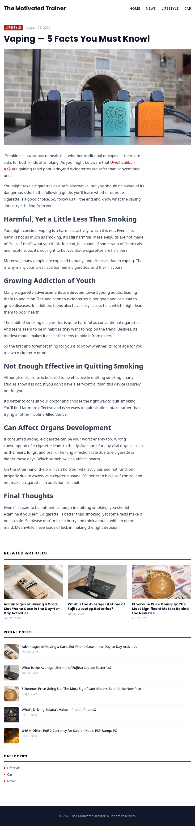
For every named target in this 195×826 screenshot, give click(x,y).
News (151, 8)
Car (187, 8)
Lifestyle (170, 8)
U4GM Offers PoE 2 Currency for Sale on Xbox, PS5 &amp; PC (69, 730)
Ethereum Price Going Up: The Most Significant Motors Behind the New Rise (160, 609)
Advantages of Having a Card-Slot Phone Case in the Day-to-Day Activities (32, 609)
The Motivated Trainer (35, 8)
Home (135, 8)
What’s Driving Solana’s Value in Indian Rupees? (59, 709)
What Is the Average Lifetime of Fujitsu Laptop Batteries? (96, 606)
